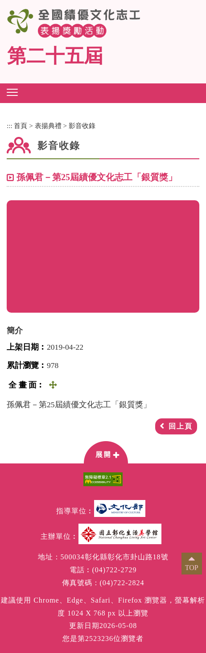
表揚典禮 (48, 125)
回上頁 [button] (181, 426)
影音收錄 (82, 125)
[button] (12, 92)
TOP (191, 567)
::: (9, 125)
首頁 (20, 125)
